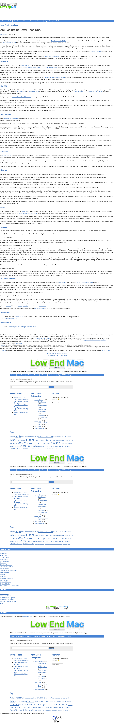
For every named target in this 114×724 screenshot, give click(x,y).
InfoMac (3, 563)
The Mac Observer (6, 565)
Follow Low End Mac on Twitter (57, 353)
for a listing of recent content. (26, 327)
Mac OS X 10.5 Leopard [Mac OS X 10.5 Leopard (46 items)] (57, 443)
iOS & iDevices (42, 417)
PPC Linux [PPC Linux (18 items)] (19, 449)
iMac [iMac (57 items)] (12, 440)
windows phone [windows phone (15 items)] (66, 449)
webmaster (19, 343)
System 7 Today (5, 584)
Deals (9, 21)
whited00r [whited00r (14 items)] (55, 449)
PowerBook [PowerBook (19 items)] (67, 446)
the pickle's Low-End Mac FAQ (9, 586)
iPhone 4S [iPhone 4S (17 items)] (37, 440)
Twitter (20, 306)
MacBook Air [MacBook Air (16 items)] (61, 440)
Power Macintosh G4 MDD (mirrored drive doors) (88, 92)
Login (70, 375)
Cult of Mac (3, 555)
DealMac (3, 574)
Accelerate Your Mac (6, 567)
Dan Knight (3, 34)
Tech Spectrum (42, 405)
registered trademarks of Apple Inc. (95, 340)
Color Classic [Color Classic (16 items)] (56, 436)
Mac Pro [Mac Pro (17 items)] (12, 446)
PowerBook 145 (19, 317)
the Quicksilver (21, 92)
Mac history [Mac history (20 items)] (68, 440)
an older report (6, 156)
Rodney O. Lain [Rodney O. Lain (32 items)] (28, 449)
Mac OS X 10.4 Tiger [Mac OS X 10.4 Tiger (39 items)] (37, 443)
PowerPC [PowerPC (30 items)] (13, 449)
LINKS (3, 345)
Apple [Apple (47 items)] (18, 436)
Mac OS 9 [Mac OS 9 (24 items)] (15, 443)
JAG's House (4, 580)
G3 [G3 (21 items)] (65, 436)
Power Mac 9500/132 (9, 43)
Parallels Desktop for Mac (8, 601)
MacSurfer (3, 553)
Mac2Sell (3, 576)
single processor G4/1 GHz (85, 282)
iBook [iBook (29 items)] (70, 436)
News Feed (52, 375)
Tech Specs (17, 21)
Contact (69, 331)
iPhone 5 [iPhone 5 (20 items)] (42, 440)
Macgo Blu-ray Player (7, 599)
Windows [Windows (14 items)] (60, 449)
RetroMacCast (4, 568)
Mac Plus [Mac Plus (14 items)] (70, 443)
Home (4, 21)
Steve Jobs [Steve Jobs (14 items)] (37, 449)
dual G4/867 (63, 282)
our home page (12, 327)
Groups (32, 21)
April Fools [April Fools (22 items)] (24, 436)
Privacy (63, 331)
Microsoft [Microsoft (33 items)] (18, 446)
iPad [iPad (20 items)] (24, 440)
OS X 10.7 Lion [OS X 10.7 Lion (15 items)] (45, 446)
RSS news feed (42, 306)
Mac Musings (42, 402)
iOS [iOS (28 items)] (19, 440)
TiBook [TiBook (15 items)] (46, 449)
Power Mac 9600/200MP (52, 56)
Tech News (38, 426)
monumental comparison (11, 118)
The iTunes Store (5, 596)
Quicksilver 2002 (34, 92)
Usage (58, 331)
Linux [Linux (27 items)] (47, 440)
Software (39, 21)
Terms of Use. (106, 350)
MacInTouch (4, 559)
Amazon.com (4, 594)
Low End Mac (39, 400)
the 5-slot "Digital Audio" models (55, 77)
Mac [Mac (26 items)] (51, 440)
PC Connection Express (7, 598)
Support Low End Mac (10, 318)
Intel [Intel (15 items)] (16, 440)
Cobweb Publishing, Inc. (42, 338)
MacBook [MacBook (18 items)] (55, 440)
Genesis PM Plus (96, 51)
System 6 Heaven (5, 582)
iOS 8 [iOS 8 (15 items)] (22, 440)
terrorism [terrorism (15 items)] (42, 449)
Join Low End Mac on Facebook (57, 355)
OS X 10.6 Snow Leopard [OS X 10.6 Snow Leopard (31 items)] (32, 446)
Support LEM (62, 375)
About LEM (46, 331)
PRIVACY (3, 350)
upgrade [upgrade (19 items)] (50, 449)
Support (47, 21)
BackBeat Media (27, 616)
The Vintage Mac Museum (8, 570)
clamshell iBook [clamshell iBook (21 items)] (33, 436)
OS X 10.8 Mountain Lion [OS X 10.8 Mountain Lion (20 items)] (56, 446)
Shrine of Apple (5, 557)
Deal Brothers (4, 572)
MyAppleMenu (4, 561)
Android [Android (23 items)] (12, 436)
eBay (1, 603)
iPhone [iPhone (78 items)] (30, 439)
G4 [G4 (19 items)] (67, 436)
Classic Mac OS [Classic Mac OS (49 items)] (45, 436)
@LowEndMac (56, 21)
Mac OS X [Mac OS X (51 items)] (23, 443)
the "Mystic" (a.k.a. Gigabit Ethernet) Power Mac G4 (41, 67)
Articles (25, 21)
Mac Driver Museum (6, 578)
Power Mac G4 (24, 65)
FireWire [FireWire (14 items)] (62, 436)
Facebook (8, 306)
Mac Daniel (41, 415)
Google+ (25, 306)
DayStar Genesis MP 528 (58, 41)
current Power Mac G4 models (21, 97)
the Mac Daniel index (39, 308)
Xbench (24, 211)
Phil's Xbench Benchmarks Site (28, 213)
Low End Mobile (39, 428)
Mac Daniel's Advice (9, 25)
